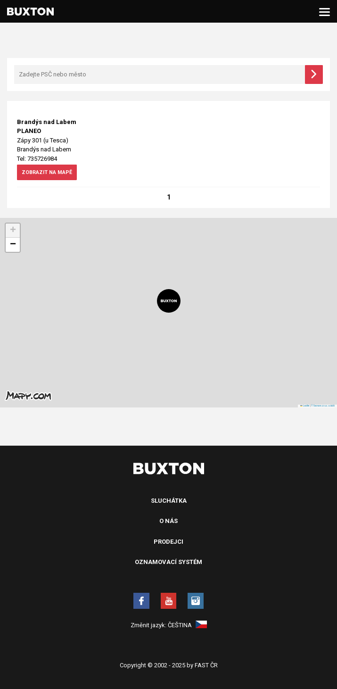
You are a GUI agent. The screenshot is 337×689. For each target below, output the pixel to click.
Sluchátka (169, 501)
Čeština (187, 625)
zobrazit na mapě (50, 173)
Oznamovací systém (168, 562)
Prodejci (168, 542)
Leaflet (304, 406)
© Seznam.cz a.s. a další (323, 406)
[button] (169, 301)
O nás (168, 521)
